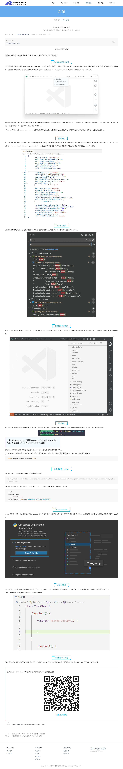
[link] (61, 42)
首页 (53, 3)
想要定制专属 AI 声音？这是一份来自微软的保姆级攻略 (28, 734)
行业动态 (66, 20)
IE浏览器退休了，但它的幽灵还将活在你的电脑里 (27, 736)
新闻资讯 (89, 3)
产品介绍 (76, 3)
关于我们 (64, 3)
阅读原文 (19, 724)
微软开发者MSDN (23, 34)
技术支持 (101, 3)
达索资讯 (57, 20)
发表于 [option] (46, 34)
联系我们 (112, 3)
